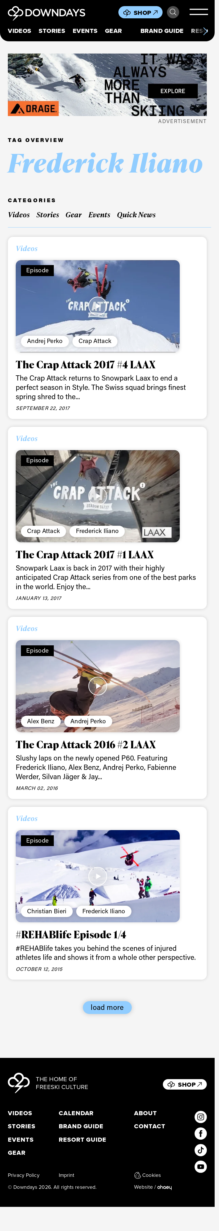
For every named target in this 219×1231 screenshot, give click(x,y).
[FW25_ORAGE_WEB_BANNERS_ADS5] (107, 85)
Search (173, 12)
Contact (149, 1126)
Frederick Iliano (97, 531)
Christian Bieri (47, 911)
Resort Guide (82, 1140)
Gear (113, 31)
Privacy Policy (24, 1175)
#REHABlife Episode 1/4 (71, 934)
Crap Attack (95, 341)
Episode (37, 270)
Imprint (66, 1175)
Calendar (76, 1113)
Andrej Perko (45, 341)
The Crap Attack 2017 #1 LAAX (85, 554)
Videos (19, 31)
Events (85, 31)
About (145, 1113)
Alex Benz (41, 721)
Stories (52, 31)
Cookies (147, 1175)
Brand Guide (162, 31)
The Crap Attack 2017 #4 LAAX (85, 364)
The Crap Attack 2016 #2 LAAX (86, 744)
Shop (146, 12)
